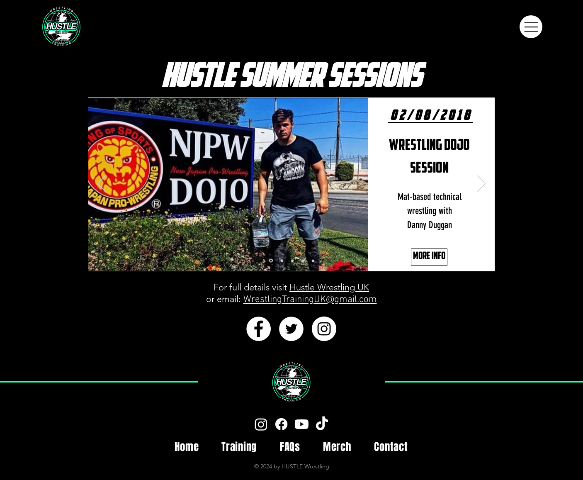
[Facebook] (281, 424)
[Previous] (101, 184)
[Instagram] (261, 424)
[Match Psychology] (282, 260)
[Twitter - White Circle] (291, 329)
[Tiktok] (322, 424)
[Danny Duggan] (271, 261)
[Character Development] (302, 260)
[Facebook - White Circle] (258, 329)
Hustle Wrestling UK (329, 287)
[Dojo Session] (292, 260)
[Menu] (531, 26)
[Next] (481, 184)
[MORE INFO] (429, 257)
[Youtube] (302, 424)
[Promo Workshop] (313, 260)
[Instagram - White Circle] (324, 329)
